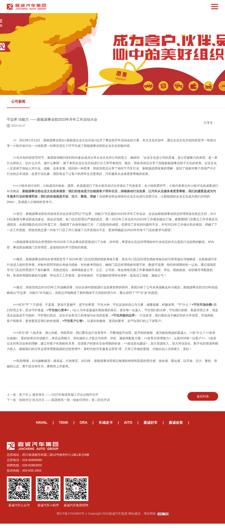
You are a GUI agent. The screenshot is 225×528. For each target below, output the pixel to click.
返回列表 (203, 399)
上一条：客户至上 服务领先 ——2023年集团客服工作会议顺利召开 (52, 397)
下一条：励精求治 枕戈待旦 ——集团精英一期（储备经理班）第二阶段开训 (58, 402)
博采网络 (150, 518)
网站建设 (134, 518)
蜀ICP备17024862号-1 (71, 518)
